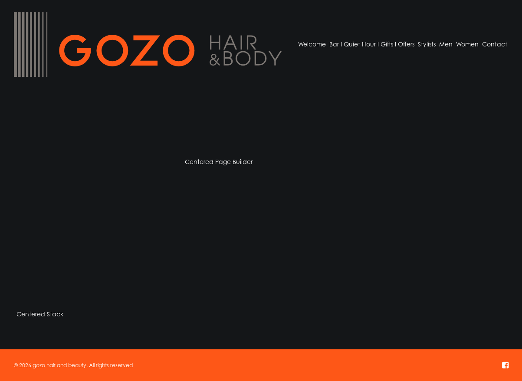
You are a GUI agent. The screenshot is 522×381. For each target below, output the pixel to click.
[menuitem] (312, 44)
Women (467, 44)
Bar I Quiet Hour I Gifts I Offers (371, 44)
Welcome (312, 44)
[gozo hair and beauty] (148, 44)
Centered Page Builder (219, 161)
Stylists (427, 44)
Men (446, 44)
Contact (494, 44)
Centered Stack (39, 314)
